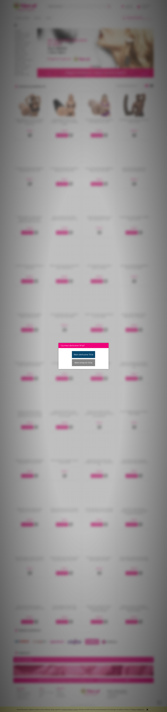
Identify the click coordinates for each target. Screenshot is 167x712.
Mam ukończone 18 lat (83, 354)
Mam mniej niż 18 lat (83, 362)
